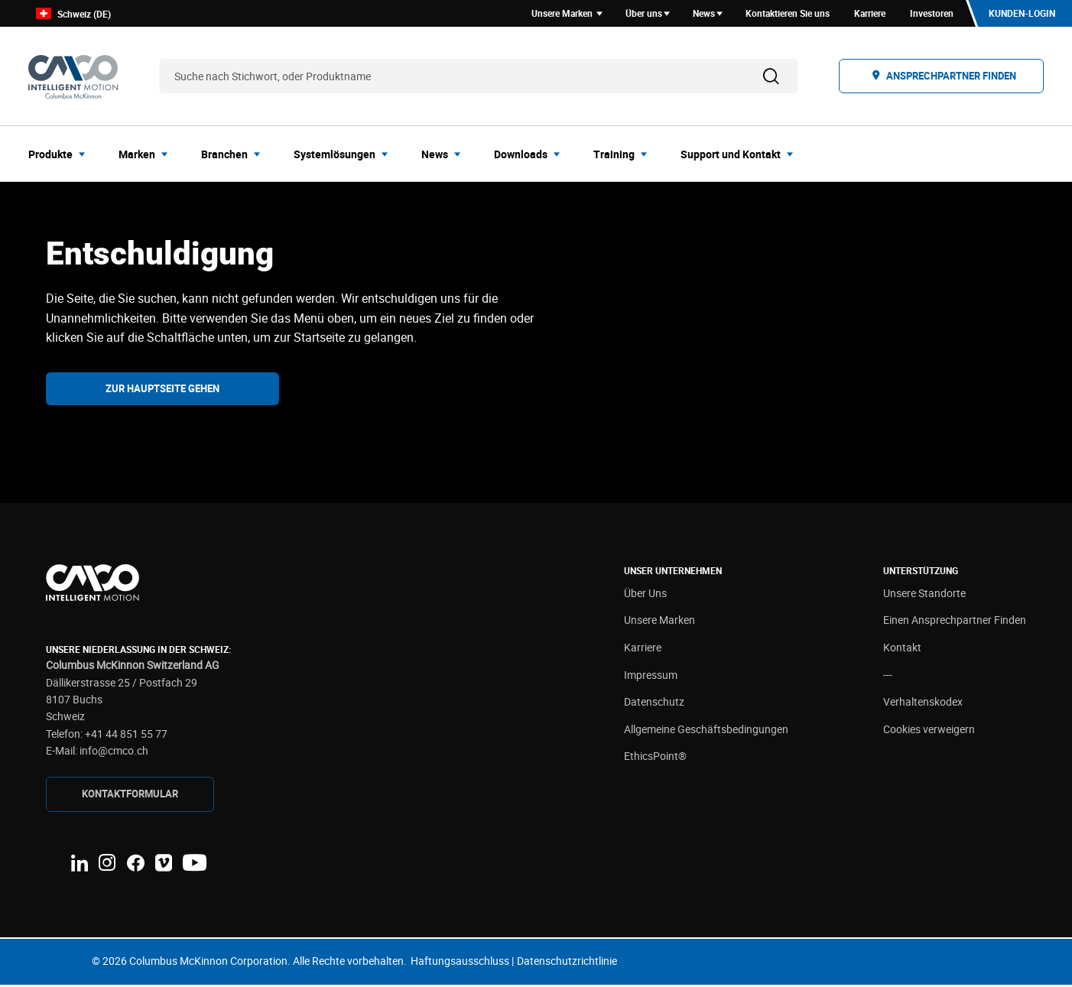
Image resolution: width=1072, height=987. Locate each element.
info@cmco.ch (114, 753)
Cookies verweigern (929, 731)
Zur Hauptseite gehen (162, 391)
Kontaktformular (130, 796)
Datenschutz (654, 704)
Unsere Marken (659, 622)
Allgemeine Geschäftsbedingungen (706, 731)
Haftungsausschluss (460, 963)
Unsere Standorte (924, 595)
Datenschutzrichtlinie (567, 963)
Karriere (642, 649)
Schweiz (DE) (73, 15)
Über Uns (645, 595)
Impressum (650, 677)
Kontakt (902, 649)
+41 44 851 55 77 (126, 736)
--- (887, 677)
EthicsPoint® (655, 759)
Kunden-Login (1021, 14)
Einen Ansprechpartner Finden (954, 622)
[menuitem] (61, 155)
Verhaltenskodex (923, 704)
